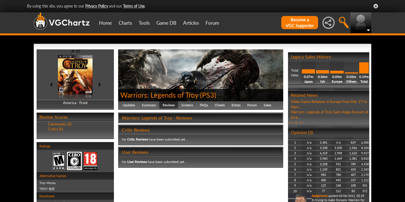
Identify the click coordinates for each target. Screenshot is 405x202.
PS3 (208, 95)
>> (301, 122)
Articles (191, 23)
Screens (187, 105)
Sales (267, 105)
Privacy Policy (96, 6)
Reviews (169, 105)
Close (376, 6)
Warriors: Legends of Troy (159, 95)
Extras (235, 105)
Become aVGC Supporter (300, 22)
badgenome (320, 196)
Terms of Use (134, 6)
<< (291, 122)
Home (105, 23)
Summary (149, 105)
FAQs (204, 105)
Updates (129, 105)
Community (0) (59, 124)
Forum (212, 23)
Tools (144, 23)
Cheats (220, 105)
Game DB (166, 23)
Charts (125, 23)
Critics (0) (55, 129)
